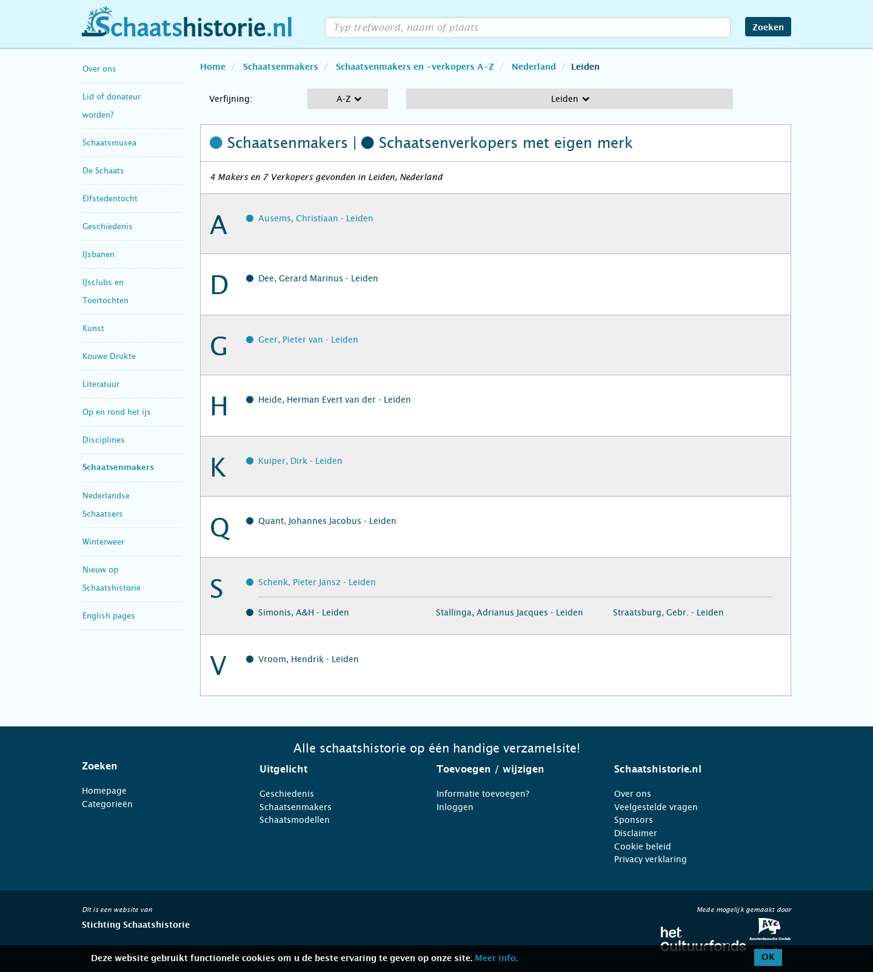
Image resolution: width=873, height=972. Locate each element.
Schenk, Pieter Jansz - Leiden (317, 582)
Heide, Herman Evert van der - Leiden (334, 399)
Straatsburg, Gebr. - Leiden (668, 612)
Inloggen (454, 807)
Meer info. (496, 958)
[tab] (155, 766)
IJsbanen (98, 254)
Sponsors (633, 820)
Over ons (99, 68)
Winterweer (103, 541)
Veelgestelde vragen (656, 807)
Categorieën (107, 804)
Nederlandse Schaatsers (106, 504)
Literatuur (100, 384)
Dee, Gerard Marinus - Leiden (318, 278)
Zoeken (768, 28)
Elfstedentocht (110, 198)
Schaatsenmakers (118, 468)
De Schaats (103, 170)
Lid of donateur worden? (111, 105)
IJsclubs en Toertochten (105, 291)
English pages (108, 615)
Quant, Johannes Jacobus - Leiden (327, 521)
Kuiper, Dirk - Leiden (300, 461)
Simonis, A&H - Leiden (303, 612)
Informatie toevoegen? (482, 794)
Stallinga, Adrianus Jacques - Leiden (509, 612)
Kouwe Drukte (109, 356)
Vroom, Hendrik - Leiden (308, 659)
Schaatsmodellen (294, 820)
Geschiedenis (107, 226)
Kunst (93, 328)
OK (768, 957)
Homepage (104, 791)
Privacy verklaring (650, 859)
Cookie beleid (642, 846)
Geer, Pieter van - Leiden (308, 339)
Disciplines (103, 439)
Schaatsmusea (109, 142)
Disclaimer (635, 833)
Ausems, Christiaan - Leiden (315, 218)
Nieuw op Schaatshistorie (111, 578)
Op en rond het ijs (116, 412)
